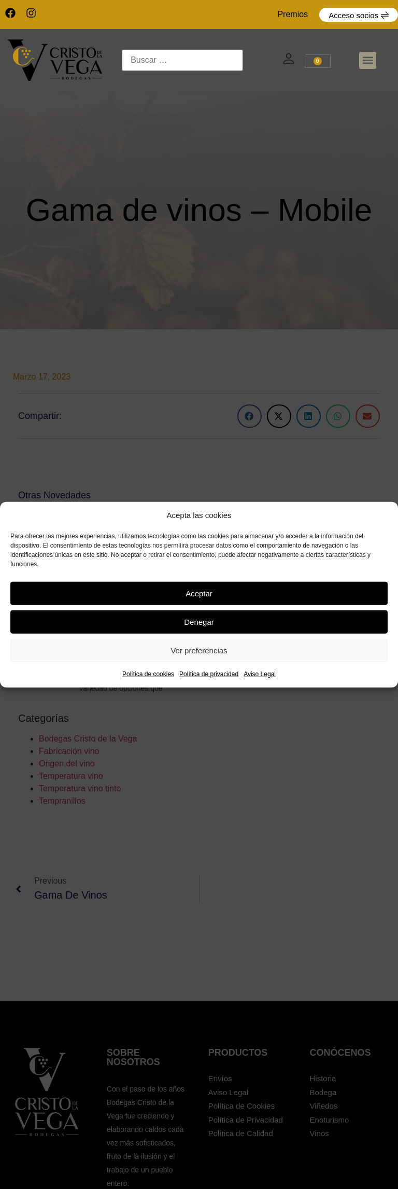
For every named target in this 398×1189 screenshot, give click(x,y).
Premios (292, 14)
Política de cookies (148, 674)
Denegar (199, 621)
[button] (367, 60)
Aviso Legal (260, 674)
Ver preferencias (198, 650)
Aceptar (199, 593)
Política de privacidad (208, 674)
